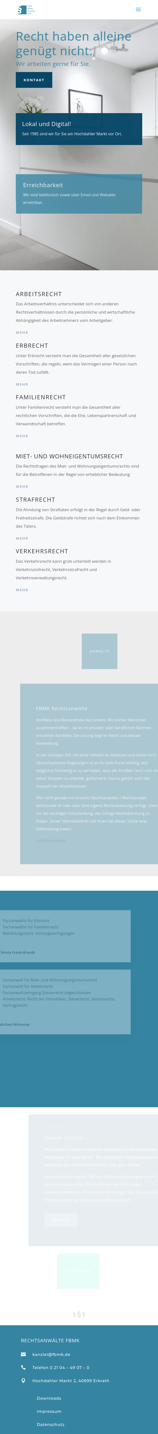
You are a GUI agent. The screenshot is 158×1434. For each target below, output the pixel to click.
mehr (22, 332)
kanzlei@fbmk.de (51, 1354)
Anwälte (83, 651)
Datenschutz (51, 1424)
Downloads (49, 1398)
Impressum (49, 1411)
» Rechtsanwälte (58, 840)
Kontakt (34, 79)
